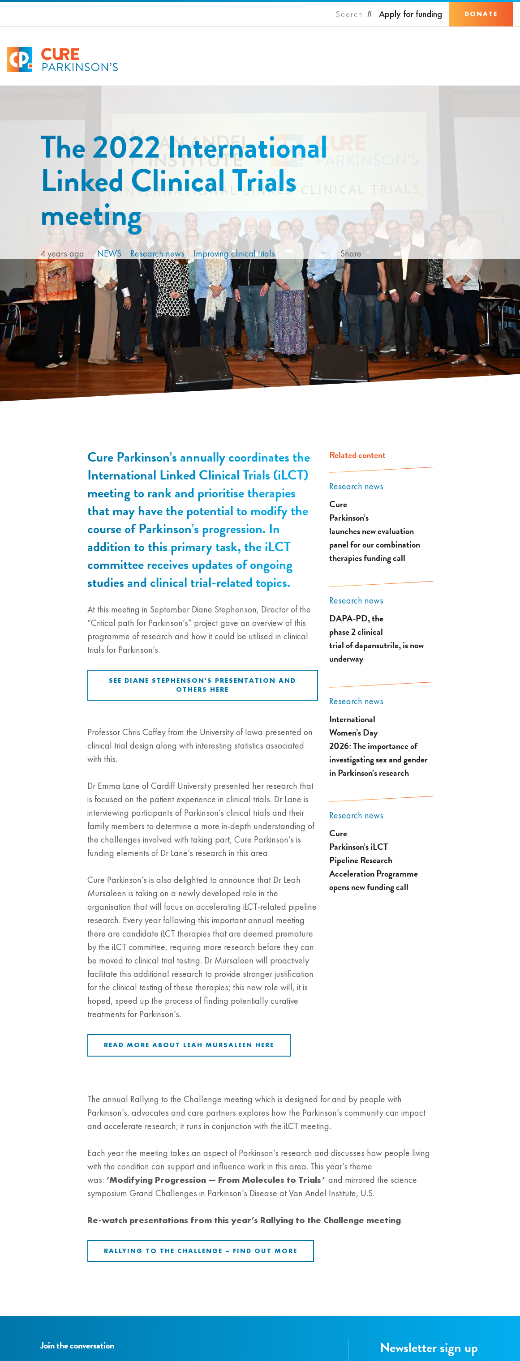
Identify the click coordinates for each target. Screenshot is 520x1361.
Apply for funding (410, 14)
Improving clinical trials (234, 253)
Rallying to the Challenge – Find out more (200, 1250)
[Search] (353, 14)
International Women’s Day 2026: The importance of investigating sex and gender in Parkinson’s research (378, 745)
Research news (157, 253)
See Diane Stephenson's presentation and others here (202, 685)
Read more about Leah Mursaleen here (189, 1044)
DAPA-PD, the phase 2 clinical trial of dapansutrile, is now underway (376, 638)
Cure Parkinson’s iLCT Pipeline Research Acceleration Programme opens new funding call (373, 860)
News (109, 253)
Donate (481, 13)
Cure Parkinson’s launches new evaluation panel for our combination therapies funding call (374, 531)
